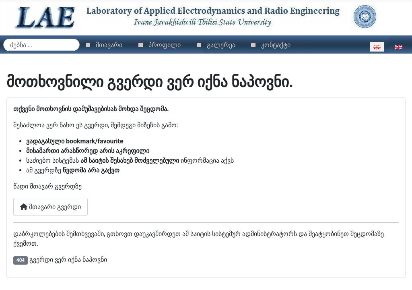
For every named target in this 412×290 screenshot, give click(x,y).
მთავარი (109, 45)
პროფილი (164, 45)
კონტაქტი (275, 45)
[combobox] (41, 45)
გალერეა (221, 45)
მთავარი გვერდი (50, 207)
